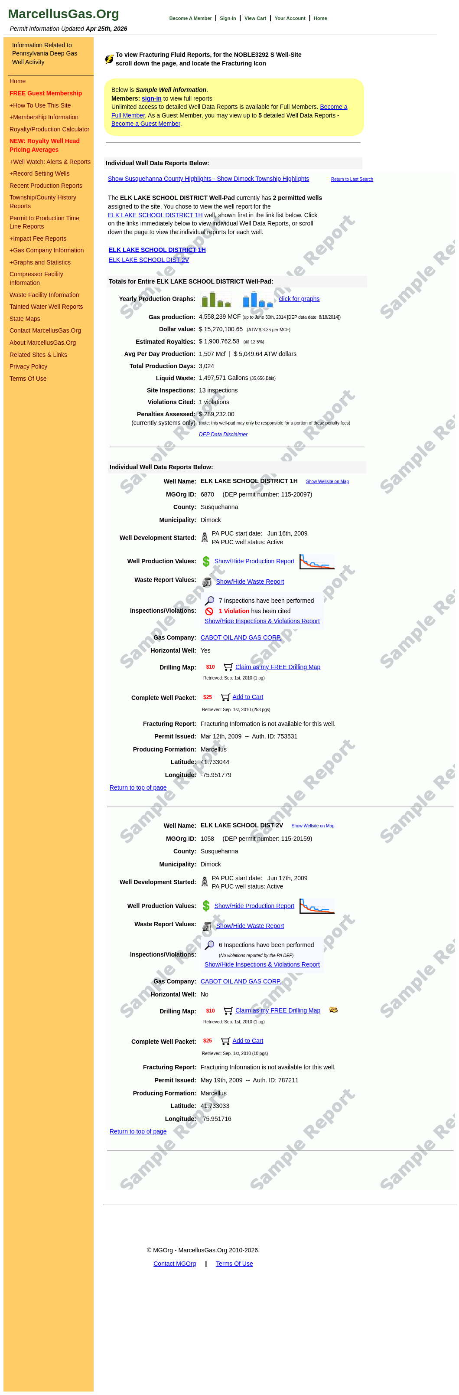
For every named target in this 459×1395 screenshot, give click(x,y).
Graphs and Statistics (40, 262)
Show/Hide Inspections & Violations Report (262, 620)
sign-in (152, 98)
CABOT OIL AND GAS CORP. (241, 637)
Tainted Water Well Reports (46, 306)
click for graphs (299, 298)
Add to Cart (248, 696)
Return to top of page (138, 787)
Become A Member (191, 18)
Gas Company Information (47, 250)
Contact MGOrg (174, 1263)
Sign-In (228, 18)
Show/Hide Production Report (254, 561)
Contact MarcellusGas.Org (45, 330)
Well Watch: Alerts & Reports (50, 161)
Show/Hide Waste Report (250, 581)
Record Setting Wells (40, 173)
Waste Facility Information (44, 294)
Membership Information (44, 117)
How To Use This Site (40, 105)
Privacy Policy (28, 366)
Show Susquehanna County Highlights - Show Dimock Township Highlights (208, 178)
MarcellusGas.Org (63, 14)
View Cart (255, 18)
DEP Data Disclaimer (223, 434)
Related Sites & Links (38, 354)
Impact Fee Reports (38, 238)
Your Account (290, 18)
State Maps (25, 318)
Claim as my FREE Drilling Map (277, 666)
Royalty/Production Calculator (49, 129)
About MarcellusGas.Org (43, 342)
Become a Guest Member (145, 123)
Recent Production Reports (46, 185)
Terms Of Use (28, 378)
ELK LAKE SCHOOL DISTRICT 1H (155, 215)
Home (320, 18)
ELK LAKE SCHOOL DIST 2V (149, 259)
